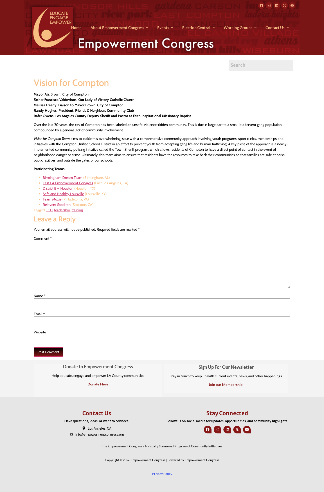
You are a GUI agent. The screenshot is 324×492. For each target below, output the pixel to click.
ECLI (49, 210)
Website (40, 332)
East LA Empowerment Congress (68, 183)
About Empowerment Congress (119, 27)
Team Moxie (52, 199)
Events (165, 27)
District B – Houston (58, 189)
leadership (62, 210)
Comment (43, 238)
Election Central (198, 27)
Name (39, 296)
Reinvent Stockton (57, 205)
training (77, 210)
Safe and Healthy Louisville (63, 194)
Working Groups (240, 27)
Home (76, 27)
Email (39, 314)
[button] (119, 28)
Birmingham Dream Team (62, 178)
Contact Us (277, 27)
